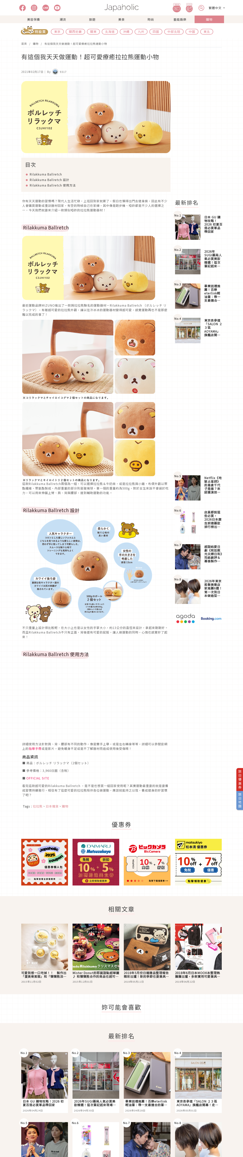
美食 (121, 19)
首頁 (24, 44)
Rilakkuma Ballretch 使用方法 (53, 185)
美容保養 (33, 19)
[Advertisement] (200, 138)
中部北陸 (173, 31)
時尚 (151, 19)
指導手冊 (35, 748)
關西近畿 (75, 31)
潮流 (63, 19)
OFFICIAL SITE (37, 778)
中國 (192, 31)
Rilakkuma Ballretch (46, 174)
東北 (207, 31)
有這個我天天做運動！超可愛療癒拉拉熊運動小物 (75, 44)
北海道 (110, 31)
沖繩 (126, 31)
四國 (156, 31)
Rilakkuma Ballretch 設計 (49, 179)
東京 (57, 31)
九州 (141, 31)
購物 (209, 19)
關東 (93, 31)
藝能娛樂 (180, 19)
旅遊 (92, 19)
